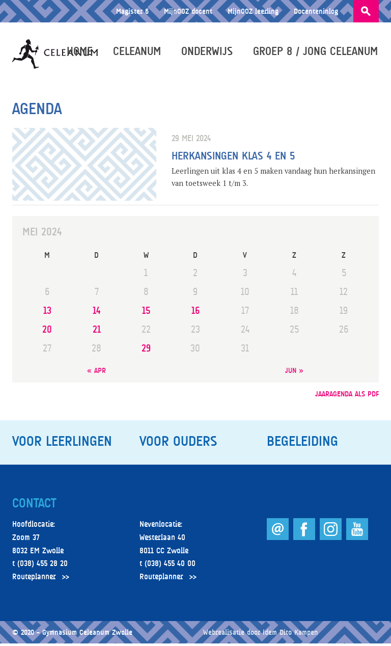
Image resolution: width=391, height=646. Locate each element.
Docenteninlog (316, 11)
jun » (294, 372)
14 (96, 312)
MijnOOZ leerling (253, 11)
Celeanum (138, 52)
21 (97, 331)
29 (146, 350)
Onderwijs (208, 52)
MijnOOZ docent (188, 11)
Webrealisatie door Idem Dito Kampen (260, 634)
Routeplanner (34, 578)
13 (47, 312)
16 (195, 312)
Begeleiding (302, 443)
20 (47, 331)
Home (81, 52)
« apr (96, 372)
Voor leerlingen (62, 443)
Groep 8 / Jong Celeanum (316, 52)
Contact (34, 505)
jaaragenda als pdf (347, 396)
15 (146, 312)
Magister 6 (132, 11)
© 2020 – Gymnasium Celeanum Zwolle (72, 634)
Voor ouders (178, 443)
